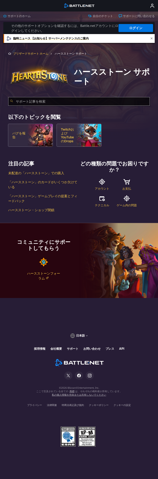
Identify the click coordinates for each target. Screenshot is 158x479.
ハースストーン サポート (70, 53)
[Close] (152, 38)
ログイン (135, 28)
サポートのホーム (17, 16)
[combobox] (79, 101)
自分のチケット (100, 16)
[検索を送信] (11, 101)
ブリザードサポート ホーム (30, 53)
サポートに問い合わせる (137, 16)
